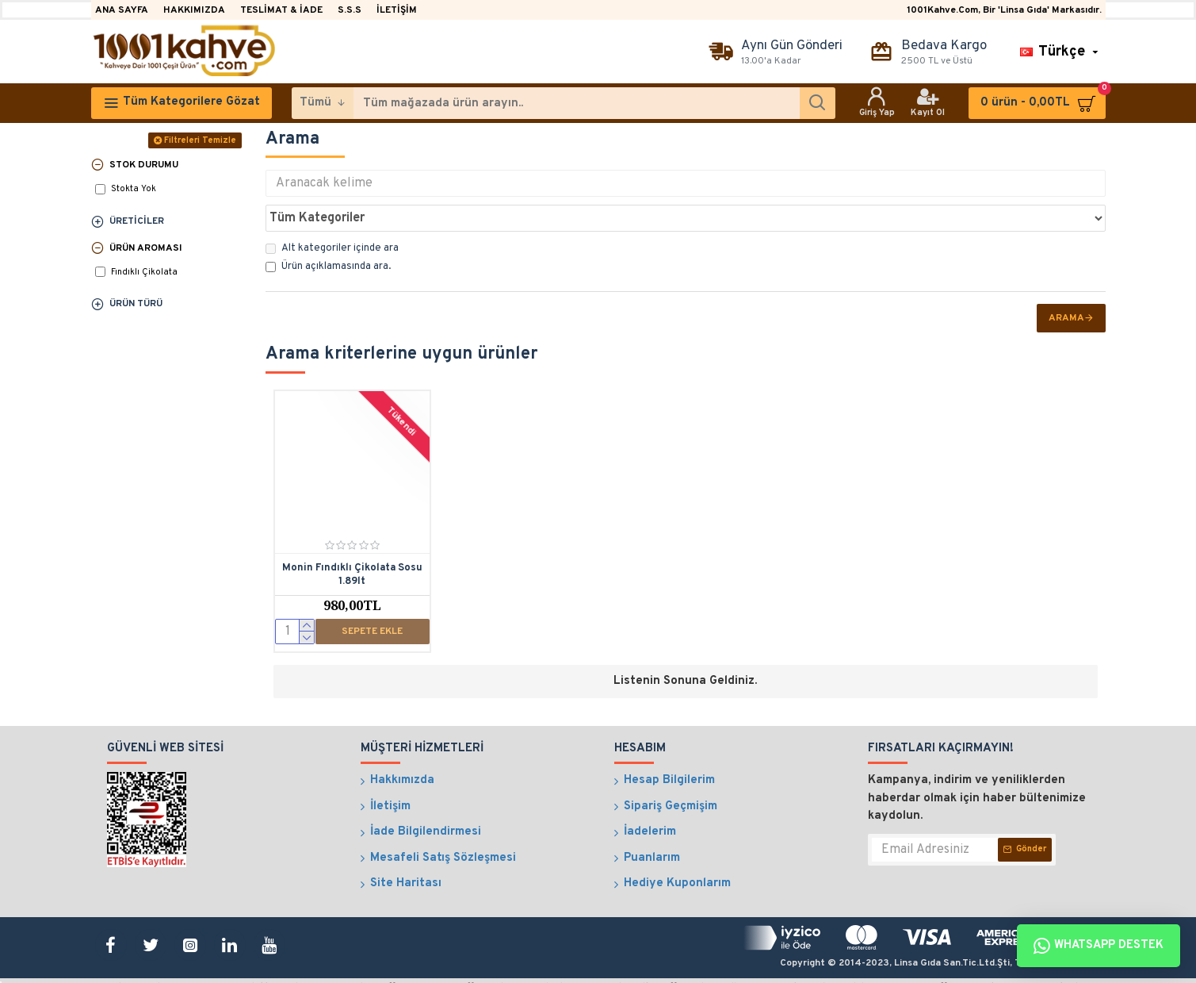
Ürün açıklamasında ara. (328, 231)
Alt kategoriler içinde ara (332, 213)
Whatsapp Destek (1099, 945)
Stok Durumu (143, 165)
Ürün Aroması (145, 248)
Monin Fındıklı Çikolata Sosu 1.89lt (352, 540)
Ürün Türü (135, 304)
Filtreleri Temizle (200, 140)
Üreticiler (136, 221)
